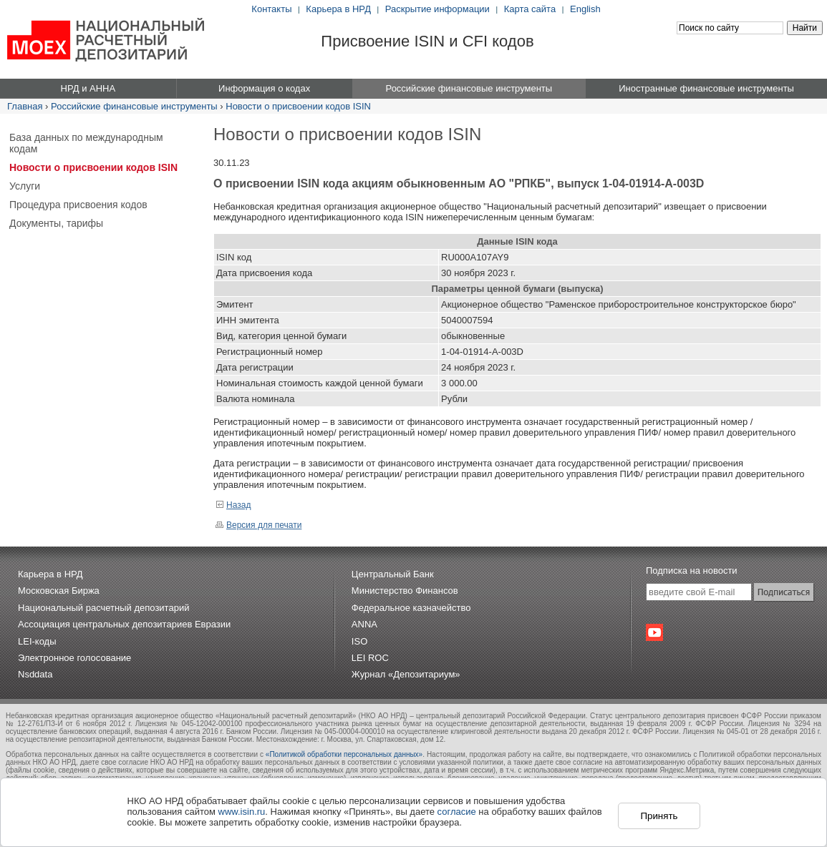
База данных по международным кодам (86, 143)
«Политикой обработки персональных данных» (344, 754)
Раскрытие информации (437, 9)
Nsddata (35, 674)
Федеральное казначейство (411, 607)
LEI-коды (37, 641)
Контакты (271, 9)
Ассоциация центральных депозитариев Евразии (124, 624)
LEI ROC (370, 657)
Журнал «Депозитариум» (406, 674)
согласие (456, 811)
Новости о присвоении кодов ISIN (298, 106)
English (585, 9)
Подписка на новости (691, 570)
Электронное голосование (74, 657)
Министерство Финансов (405, 590)
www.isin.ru (242, 811)
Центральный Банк (393, 574)
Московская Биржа (59, 590)
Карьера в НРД (338, 9)
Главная (24, 106)
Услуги (24, 186)
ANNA (364, 624)
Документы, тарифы (56, 223)
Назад (233, 505)
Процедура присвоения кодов (78, 204)
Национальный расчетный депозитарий (103, 607)
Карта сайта (530, 9)
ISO (359, 641)
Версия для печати (258, 525)
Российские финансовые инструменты (134, 106)
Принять (658, 816)
